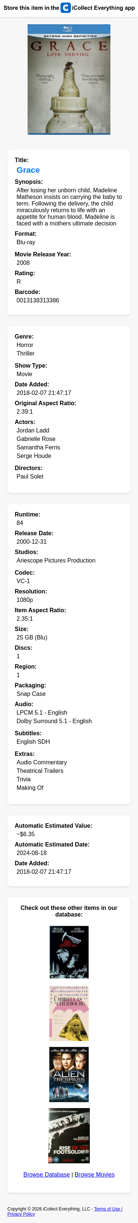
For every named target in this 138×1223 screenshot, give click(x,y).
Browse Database (47, 1174)
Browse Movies (94, 1174)
